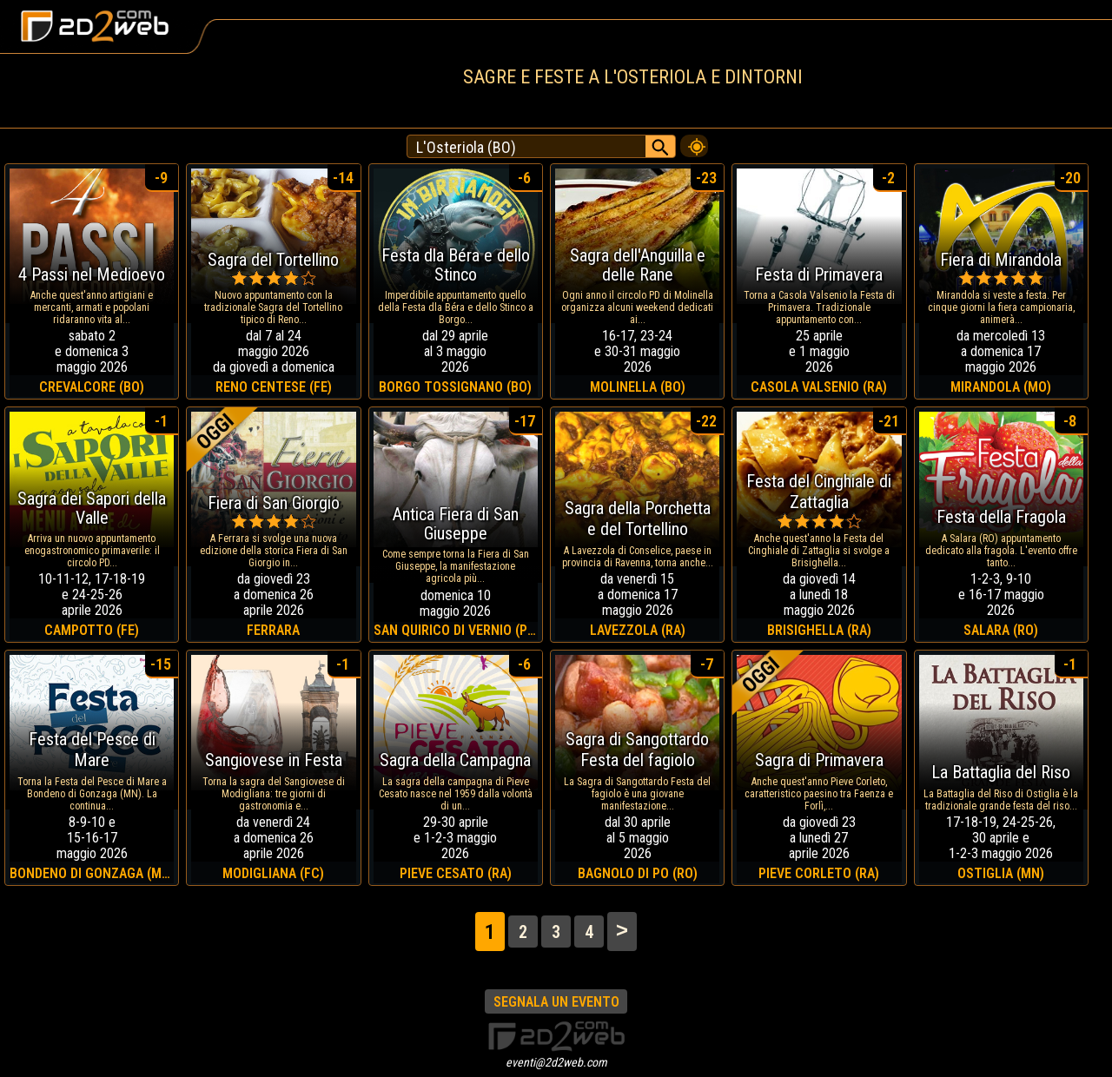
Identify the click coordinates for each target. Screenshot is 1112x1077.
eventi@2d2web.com (556, 1062)
